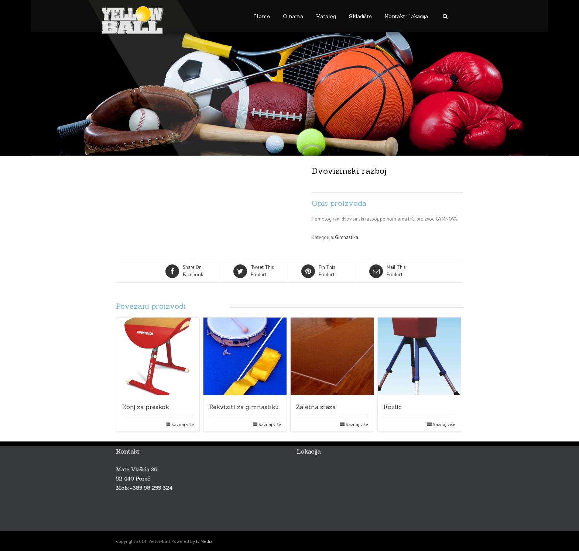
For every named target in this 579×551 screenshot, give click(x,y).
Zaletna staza (316, 406)
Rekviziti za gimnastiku (244, 406)
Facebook (187, 271)
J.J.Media (204, 541)
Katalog (326, 16)
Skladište (360, 16)
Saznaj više (182, 424)
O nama (293, 16)
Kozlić (392, 406)
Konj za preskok (145, 406)
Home (262, 16)
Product (255, 271)
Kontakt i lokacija (406, 16)
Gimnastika (346, 237)
